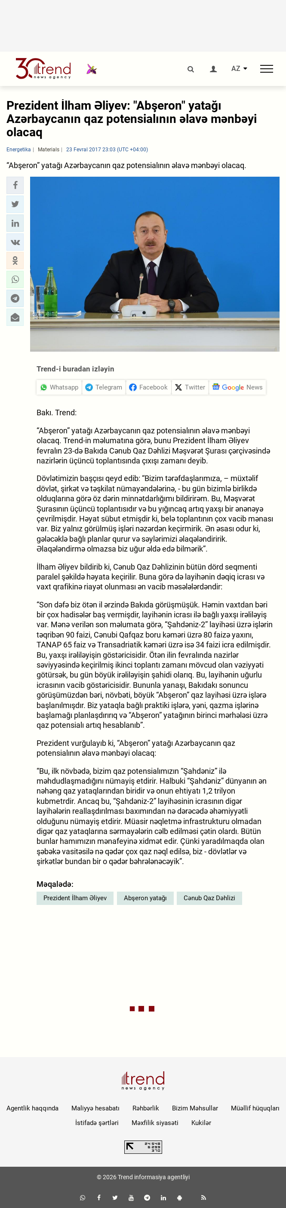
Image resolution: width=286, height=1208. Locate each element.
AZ (235, 68)
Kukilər (201, 1123)
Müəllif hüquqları (255, 1108)
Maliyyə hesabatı (95, 1108)
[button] (15, 185)
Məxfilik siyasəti (155, 1123)
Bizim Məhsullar (195, 1108)
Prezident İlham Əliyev (75, 898)
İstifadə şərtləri (97, 1123)
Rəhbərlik (145, 1108)
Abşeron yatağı (145, 898)
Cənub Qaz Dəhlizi (209, 898)
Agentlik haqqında (32, 1108)
